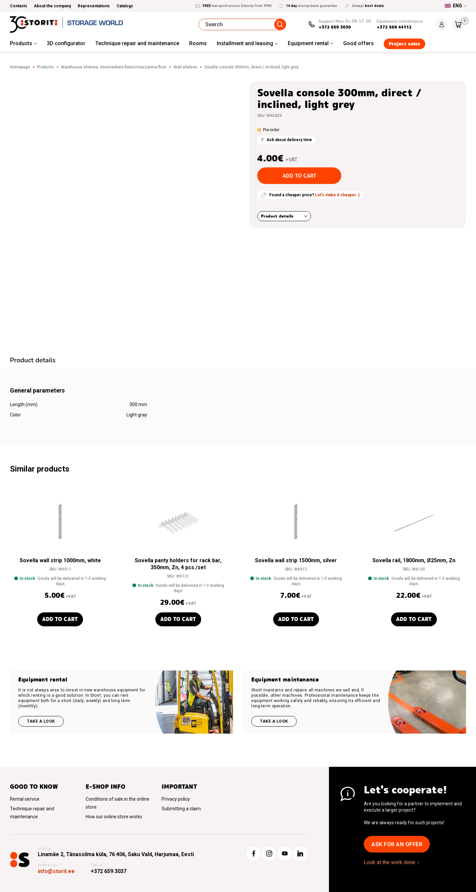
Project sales (404, 44)
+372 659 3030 (335, 27)
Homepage (20, 67)
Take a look (41, 721)
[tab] (33, 361)
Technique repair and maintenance (137, 43)
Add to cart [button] (60, 619)
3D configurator (66, 43)
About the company (52, 6)
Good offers (358, 43)
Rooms (198, 43)
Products (21, 43)
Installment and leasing (245, 43)
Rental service (25, 799)
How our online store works (114, 816)
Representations (94, 6)
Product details (277, 216)
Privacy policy (176, 799)
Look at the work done (389, 862)
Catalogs (125, 6)
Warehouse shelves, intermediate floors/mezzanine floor (113, 67)
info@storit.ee (56, 871)
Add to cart (299, 176)
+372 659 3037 (108, 871)
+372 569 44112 (394, 27)
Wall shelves (185, 67)
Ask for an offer (396, 844)
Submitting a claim (181, 808)
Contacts (18, 6)
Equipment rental (308, 43)
